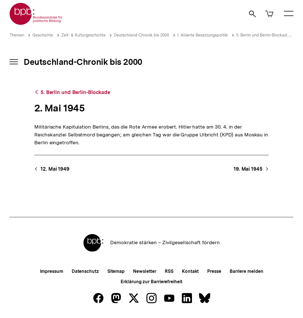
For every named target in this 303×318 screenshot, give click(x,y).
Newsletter (144, 271)
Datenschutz (85, 271)
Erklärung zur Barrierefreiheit (151, 281)
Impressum (51, 271)
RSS (169, 271)
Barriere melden (246, 271)
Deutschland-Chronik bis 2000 (141, 35)
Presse (214, 271)
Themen (17, 35)
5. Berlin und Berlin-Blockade (262, 35)
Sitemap (116, 271)
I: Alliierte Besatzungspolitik (202, 35)
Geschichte (42, 35)
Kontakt (190, 271)
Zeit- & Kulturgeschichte (83, 35)
